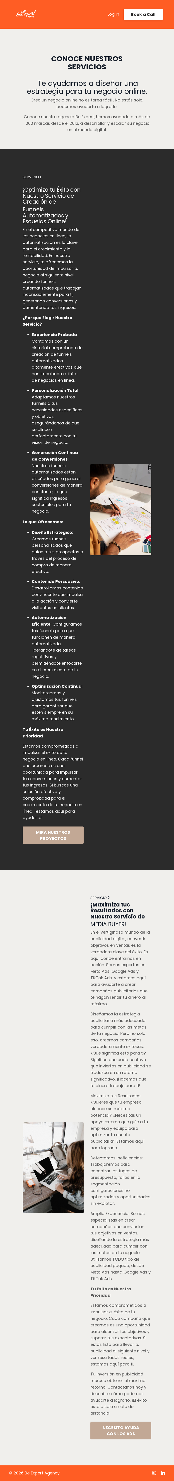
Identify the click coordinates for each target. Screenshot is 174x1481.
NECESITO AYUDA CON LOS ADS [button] (121, 1430)
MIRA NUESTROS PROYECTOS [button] (53, 835)
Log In (113, 14)
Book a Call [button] (143, 14)
